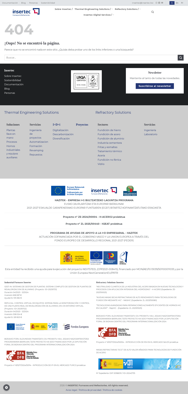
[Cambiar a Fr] (182, 3)
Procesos (11, 141)
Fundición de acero (109, 134)
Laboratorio (150, 134)
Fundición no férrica (109, 159)
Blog (23, 3)
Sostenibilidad (48, 3)
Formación (36, 146)
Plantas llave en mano (10, 134)
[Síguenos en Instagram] (156, 3)
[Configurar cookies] (6, 387)
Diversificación (61, 138)
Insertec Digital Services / (99, 14)
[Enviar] (181, 58)
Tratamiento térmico (110, 151)
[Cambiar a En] (177, 3)
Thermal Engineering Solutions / (94, 9)
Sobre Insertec (12, 76)
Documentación (10, 3)
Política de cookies (112, 390)
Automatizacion (39, 141)
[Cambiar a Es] (171, 3)
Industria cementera (110, 142)
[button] (152, 12)
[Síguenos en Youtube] (162, 3)
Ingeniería (150, 130)
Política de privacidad (90, 390)
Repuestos (36, 154)
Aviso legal (71, 390)
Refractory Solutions (113, 112)
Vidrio (101, 164)
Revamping (36, 150)
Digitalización (60, 130)
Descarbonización (63, 134)
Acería (101, 155)
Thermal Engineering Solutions (31, 112)
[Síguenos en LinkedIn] (159, 3)
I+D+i (56, 124)
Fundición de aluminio (111, 138)
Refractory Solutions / (128, 9)
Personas (33, 3)
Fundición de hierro (109, 130)
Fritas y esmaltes (107, 147)
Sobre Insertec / (64, 9)
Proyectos (82, 124)
